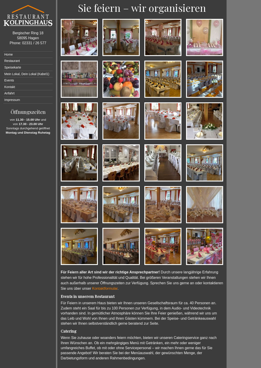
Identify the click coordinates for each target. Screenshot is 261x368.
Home (8, 54)
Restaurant (12, 61)
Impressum (12, 100)
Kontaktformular (105, 288)
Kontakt (9, 87)
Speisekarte (12, 67)
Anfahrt (9, 93)
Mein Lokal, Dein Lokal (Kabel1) (26, 74)
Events (9, 80)
